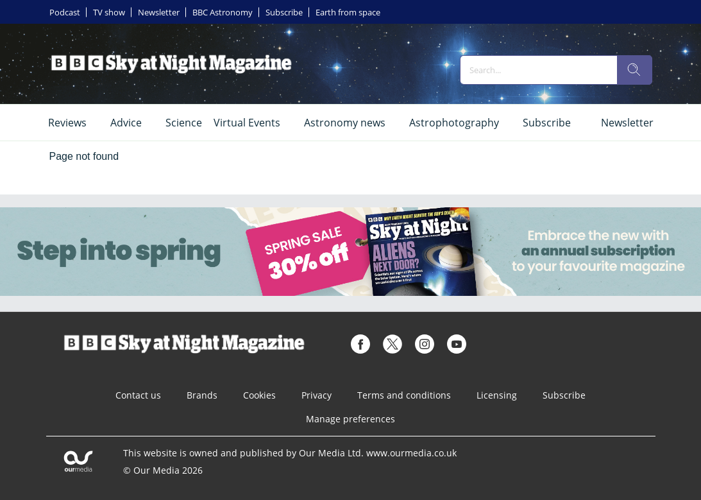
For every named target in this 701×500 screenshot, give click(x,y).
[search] (634, 70)
